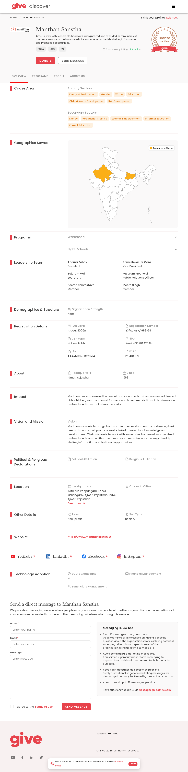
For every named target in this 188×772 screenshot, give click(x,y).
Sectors (101, 733)
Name (14, 623)
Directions (76, 503)
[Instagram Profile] (131, 556)
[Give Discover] (30, 6)
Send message (76, 707)
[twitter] (41, 758)
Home (13, 17)
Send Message (73, 61)
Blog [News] (113, 733)
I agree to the (34, 707)
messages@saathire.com (154, 690)
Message (16, 652)
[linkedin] (31, 758)
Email (14, 638)
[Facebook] (95, 556)
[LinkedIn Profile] (59, 556)
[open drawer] (174, 7)
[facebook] (22, 758)
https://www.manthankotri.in (89, 537)
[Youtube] (23, 556)
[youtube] (13, 758)
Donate (45, 61)
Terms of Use (44, 707)
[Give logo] (50, 739)
